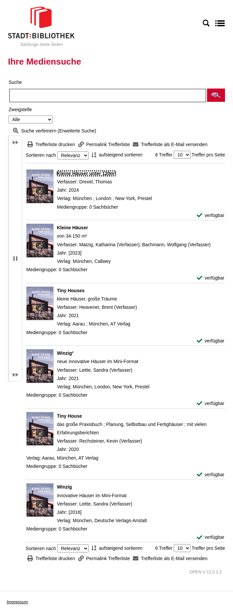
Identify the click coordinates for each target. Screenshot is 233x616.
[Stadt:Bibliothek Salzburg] (41, 26)
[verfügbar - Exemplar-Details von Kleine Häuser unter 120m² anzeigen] (210, 215)
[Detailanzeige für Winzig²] (65, 353)
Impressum (17, 601)
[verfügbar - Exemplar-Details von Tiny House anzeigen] (210, 475)
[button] (216, 95)
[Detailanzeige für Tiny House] (69, 416)
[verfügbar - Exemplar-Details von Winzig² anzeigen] (210, 403)
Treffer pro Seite (208, 154)
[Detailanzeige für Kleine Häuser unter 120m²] (86, 173)
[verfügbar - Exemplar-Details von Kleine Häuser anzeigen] (210, 278)
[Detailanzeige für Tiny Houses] (71, 290)
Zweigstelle (20, 109)
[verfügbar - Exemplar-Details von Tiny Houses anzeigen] (210, 341)
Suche (15, 82)
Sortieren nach (41, 155)
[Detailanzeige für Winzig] (64, 487)
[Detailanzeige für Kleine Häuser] (72, 227)
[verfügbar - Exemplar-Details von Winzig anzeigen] (210, 537)
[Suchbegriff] (107, 95)
